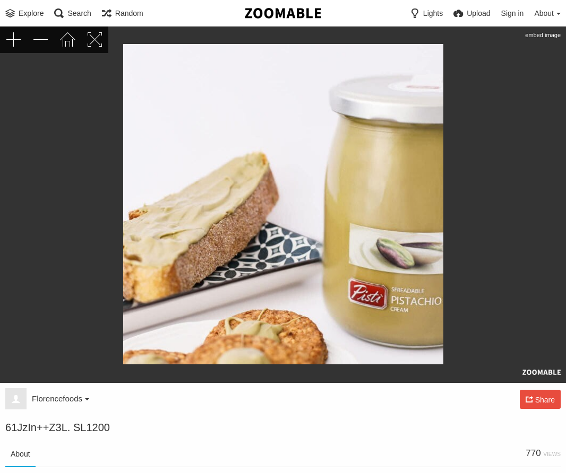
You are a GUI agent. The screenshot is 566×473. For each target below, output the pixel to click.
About (20, 454)
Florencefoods (60, 398)
